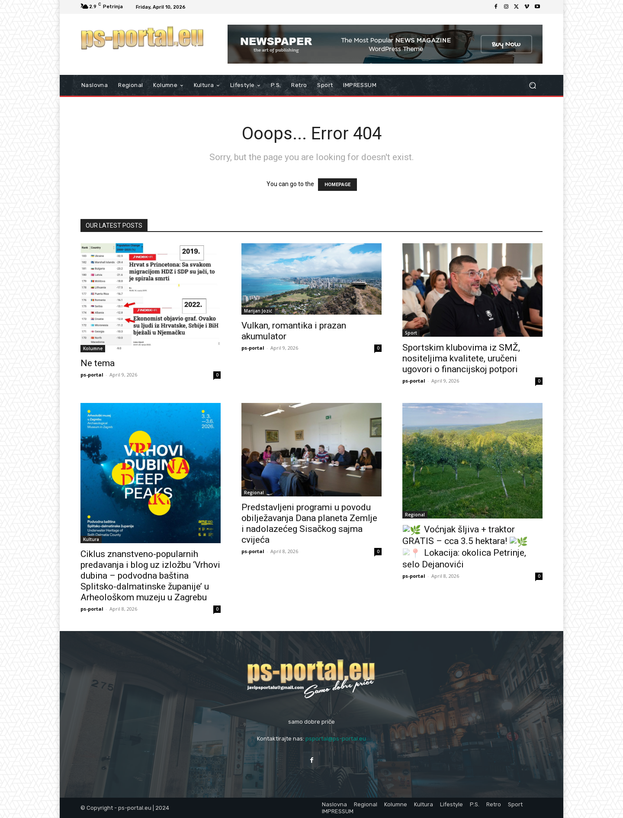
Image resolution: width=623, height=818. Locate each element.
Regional (254, 493)
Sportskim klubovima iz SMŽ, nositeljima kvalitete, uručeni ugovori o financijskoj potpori (461, 358)
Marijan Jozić (258, 311)
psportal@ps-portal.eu (335, 738)
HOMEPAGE (337, 184)
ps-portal (91, 374)
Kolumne (93, 348)
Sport (411, 333)
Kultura (91, 539)
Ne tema (97, 363)
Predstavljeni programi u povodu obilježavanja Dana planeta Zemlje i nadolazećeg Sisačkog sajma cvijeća (309, 523)
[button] (532, 85)
